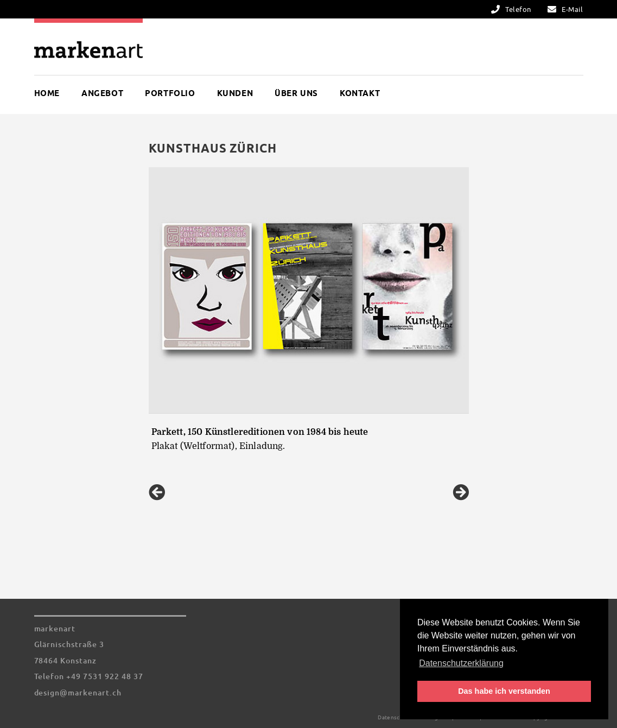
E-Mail (572, 9)
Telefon (518, 9)
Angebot (102, 93)
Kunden (235, 93)
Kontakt (360, 93)
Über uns (296, 93)
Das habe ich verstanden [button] (504, 691)
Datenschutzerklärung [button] (461, 663)
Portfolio (170, 93)
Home (47, 93)
